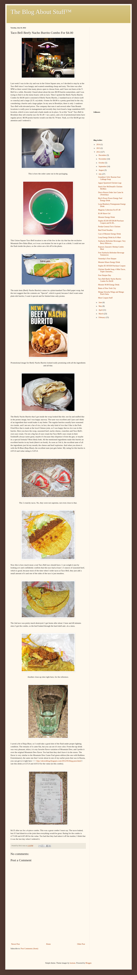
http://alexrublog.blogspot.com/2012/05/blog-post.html (58, 761)
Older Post (81, 944)
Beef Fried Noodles (105, 230)
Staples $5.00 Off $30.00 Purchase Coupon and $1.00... (111, 222)
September (103, 166)
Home (48, 944)
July (100, 174)
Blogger (88, 963)
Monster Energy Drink (106, 217)
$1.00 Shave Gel (104, 213)
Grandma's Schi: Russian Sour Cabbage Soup (109, 178)
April (101, 310)
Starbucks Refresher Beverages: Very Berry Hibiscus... (112, 242)
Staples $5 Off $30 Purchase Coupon (111, 266)
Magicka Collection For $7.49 (109, 210)
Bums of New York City (107, 288)
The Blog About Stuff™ (41, 11)
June (100, 302)
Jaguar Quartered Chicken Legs (109, 183)
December (103, 155)
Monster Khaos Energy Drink (109, 262)
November (103, 159)
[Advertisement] (48, 931)
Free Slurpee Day (104, 275)
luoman (72, 963)
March (101, 314)
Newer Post (15, 944)
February (102, 317)
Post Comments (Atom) (29, 949)
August (101, 170)
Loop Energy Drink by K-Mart (109, 237)
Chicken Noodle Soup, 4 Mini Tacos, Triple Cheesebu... (112, 270)
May (100, 306)
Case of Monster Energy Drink (109, 234)
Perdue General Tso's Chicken (109, 227)
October (102, 163)
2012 (98, 152)
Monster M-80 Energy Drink (108, 285)
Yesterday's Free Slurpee (107, 259)
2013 (98, 148)
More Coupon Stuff (105, 298)
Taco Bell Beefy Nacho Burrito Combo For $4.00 (109, 280)
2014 (98, 145)
